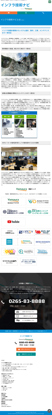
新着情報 (3, 403)
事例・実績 (3, 386)
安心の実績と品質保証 (7, 365)
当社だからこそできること (7, 374)
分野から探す (5, 389)
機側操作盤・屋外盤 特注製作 (8, 382)
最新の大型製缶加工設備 (7, 371)
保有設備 (3, 395)
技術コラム (3, 393)
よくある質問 (4, 396)
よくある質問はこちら (28, 320)
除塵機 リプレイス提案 (7, 376)
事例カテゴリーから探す (7, 387)
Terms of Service (38, 413)
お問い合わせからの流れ (6, 400)
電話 (43, 12)
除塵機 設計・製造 (6, 375)
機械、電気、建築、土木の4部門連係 (9, 368)
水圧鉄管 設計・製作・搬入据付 (8, 380)
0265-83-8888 (27, 301)
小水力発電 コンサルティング (8, 378)
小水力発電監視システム (7, 383)
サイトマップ (4, 405)
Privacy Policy (30, 413)
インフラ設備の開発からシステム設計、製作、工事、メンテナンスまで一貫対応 (18, 364)
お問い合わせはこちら (8, 12)
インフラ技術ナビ (15, 5)
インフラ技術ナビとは (6, 362)
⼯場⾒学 (3, 398)
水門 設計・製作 (6, 379)
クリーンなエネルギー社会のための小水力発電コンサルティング (15, 367)
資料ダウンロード (26, 12)
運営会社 (3, 401)
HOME (2, 360)
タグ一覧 (4, 390)
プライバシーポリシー (6, 406)
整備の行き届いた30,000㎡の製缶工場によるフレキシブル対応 (14, 369)
